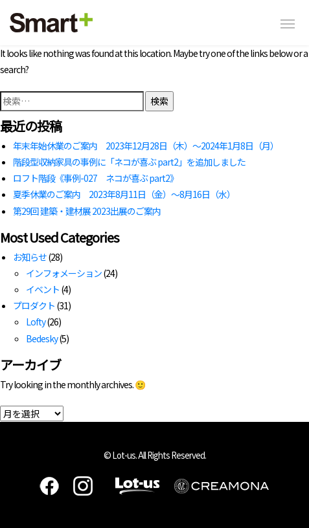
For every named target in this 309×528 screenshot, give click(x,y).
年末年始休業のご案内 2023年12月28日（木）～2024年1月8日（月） (146, 145)
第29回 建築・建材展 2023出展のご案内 (87, 210)
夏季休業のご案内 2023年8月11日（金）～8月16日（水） (124, 194)
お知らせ (30, 256)
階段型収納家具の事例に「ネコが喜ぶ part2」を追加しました (129, 161)
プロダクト (34, 305)
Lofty (35, 321)
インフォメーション (64, 273)
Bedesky (42, 338)
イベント (43, 289)
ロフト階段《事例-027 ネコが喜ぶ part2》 (95, 177)
